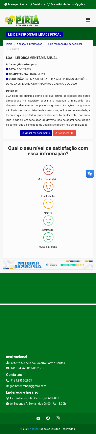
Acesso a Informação (29, 43)
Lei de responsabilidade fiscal (64, 43)
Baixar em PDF (64, 133)
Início (9, 43)
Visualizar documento (36, 133)
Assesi (34, 428)
